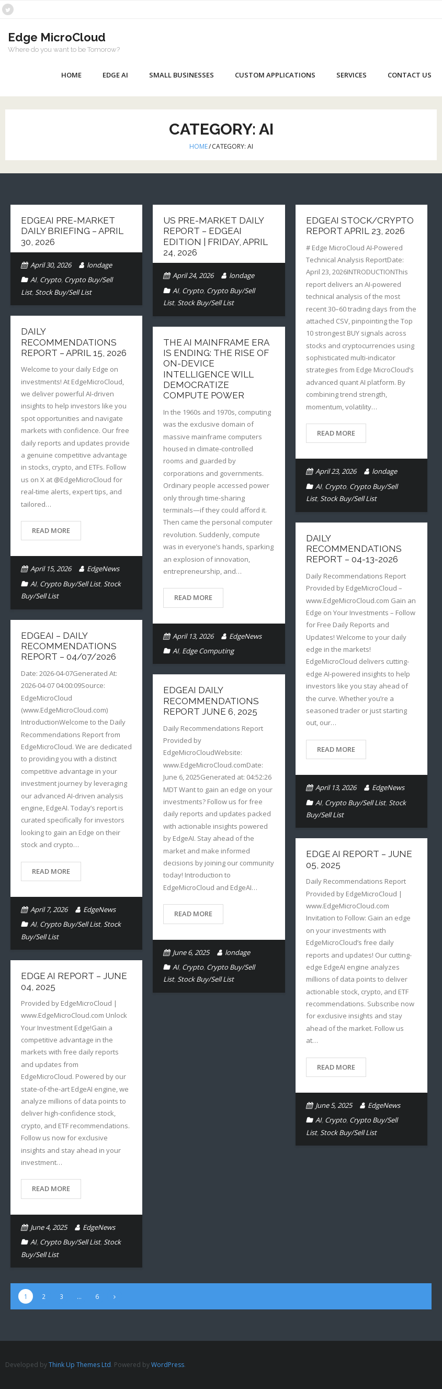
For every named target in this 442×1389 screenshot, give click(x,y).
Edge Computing (208, 650)
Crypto (50, 279)
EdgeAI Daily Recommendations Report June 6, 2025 (211, 701)
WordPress (167, 1364)
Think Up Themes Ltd (80, 1364)
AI (33, 279)
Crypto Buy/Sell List (70, 583)
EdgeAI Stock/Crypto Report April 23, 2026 (360, 225)
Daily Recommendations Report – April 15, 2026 (74, 342)
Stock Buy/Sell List (63, 292)
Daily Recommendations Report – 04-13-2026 (354, 549)
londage (99, 265)
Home (71, 75)
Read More (336, 433)
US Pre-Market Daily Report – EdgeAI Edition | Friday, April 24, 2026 (215, 236)
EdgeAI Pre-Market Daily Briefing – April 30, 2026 (72, 231)
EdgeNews (103, 568)
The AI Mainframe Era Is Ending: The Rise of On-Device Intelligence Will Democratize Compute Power (216, 369)
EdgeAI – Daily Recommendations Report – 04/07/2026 (69, 646)
